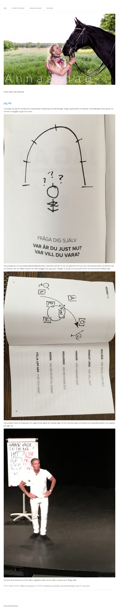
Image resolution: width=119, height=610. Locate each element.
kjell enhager (70, 586)
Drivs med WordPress (11, 606)
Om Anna (49, 8)
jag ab (63, 586)
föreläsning (48, 586)
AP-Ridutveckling (18, 8)
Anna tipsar (30, 586)
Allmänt (22, 586)
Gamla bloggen (35, 8)
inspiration (56, 586)
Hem (5, 8)
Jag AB (7, 103)
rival (77, 586)
